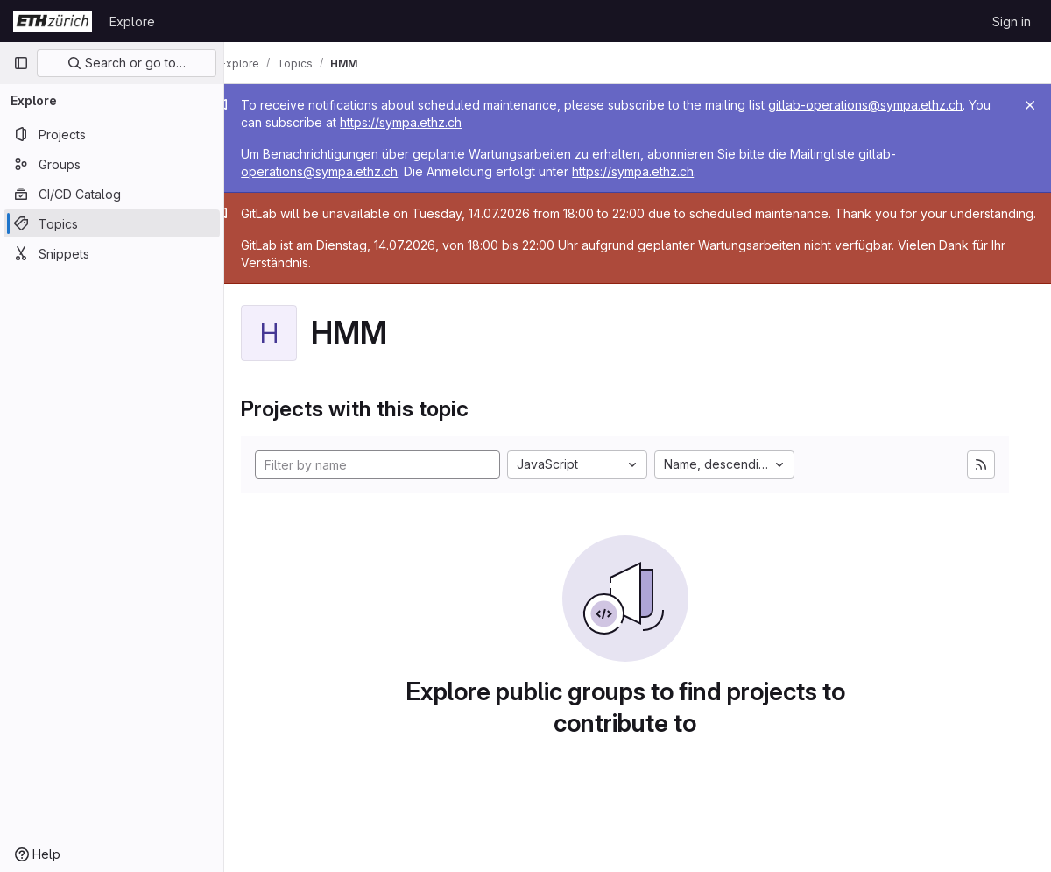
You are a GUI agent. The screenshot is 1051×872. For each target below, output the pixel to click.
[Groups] (112, 164)
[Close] (1029, 105)
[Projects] (112, 134)
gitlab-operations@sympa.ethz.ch (891, 104)
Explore (132, 21)
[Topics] (112, 223)
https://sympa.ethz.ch (451, 122)
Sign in (1011, 21)
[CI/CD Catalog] (112, 194)
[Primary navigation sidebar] (21, 63)
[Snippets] (112, 253)
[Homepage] (52, 21)
